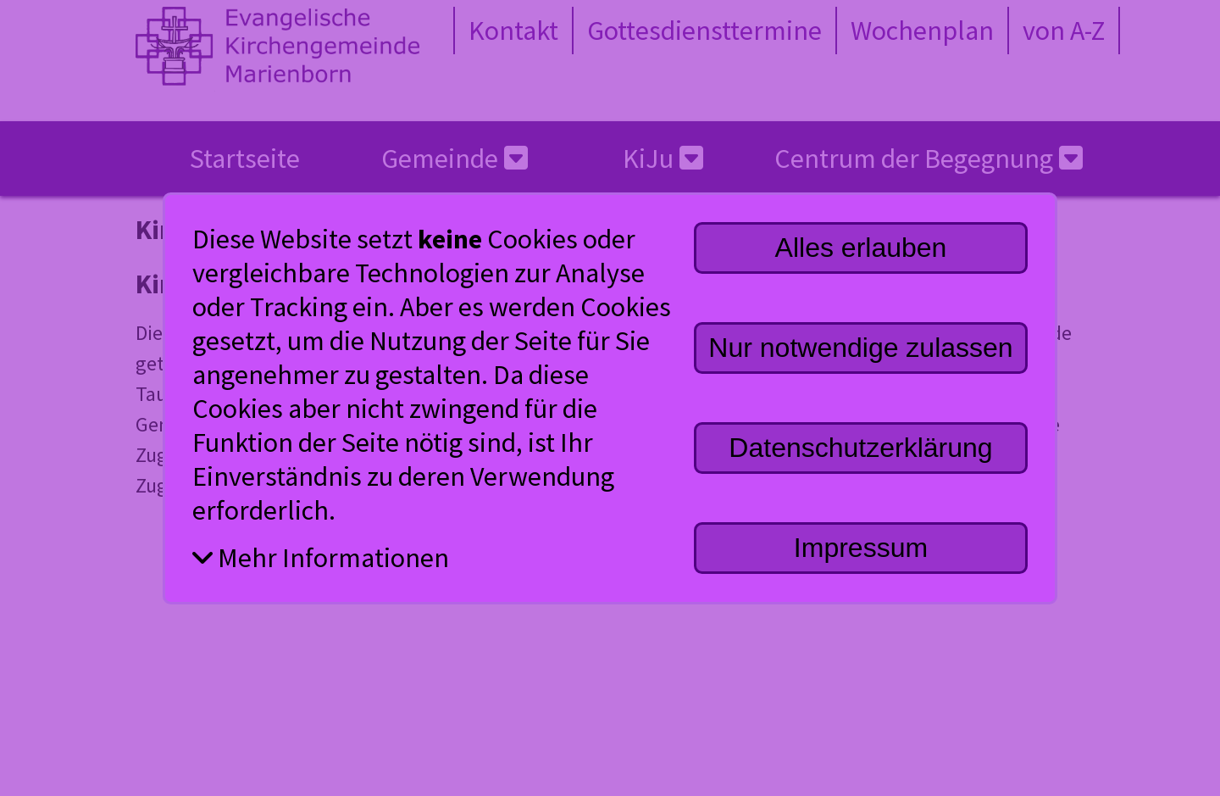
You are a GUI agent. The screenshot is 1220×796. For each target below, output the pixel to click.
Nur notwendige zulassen (860, 347)
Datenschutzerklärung (860, 447)
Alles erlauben (861, 247)
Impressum (861, 547)
